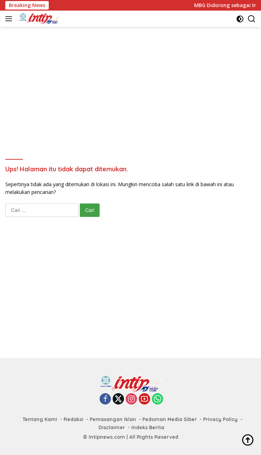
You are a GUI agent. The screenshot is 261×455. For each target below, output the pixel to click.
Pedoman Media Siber (169, 419)
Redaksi (73, 419)
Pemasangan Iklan (113, 419)
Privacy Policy (220, 419)
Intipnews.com (107, 437)
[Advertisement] (133, 83)
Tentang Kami (40, 419)
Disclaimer (112, 427)
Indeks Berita (147, 427)
